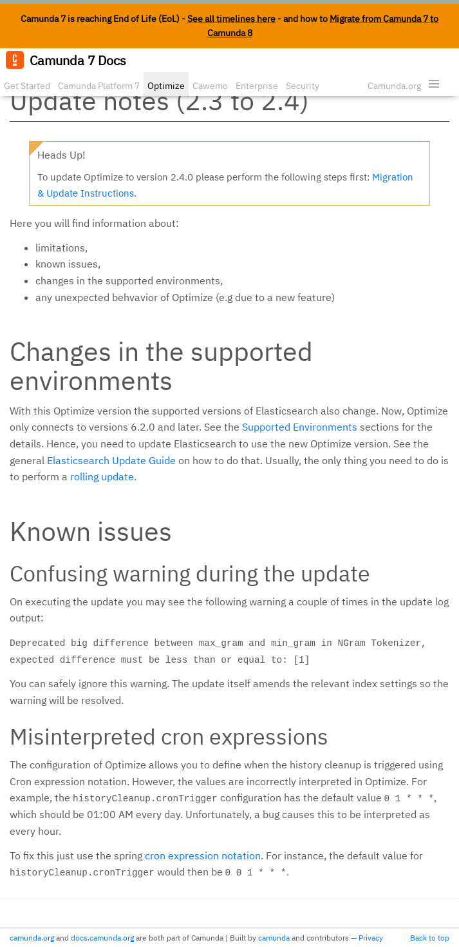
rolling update (102, 476)
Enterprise (257, 86)
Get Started (27, 86)
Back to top (429, 937)
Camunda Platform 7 (99, 86)
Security (302, 86)
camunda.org (32, 937)
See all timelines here (231, 18)
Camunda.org (394, 86)
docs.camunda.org (102, 937)
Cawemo (210, 86)
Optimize (166, 86)
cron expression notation (203, 855)
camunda (274, 937)
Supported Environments (299, 426)
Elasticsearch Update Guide (111, 460)
